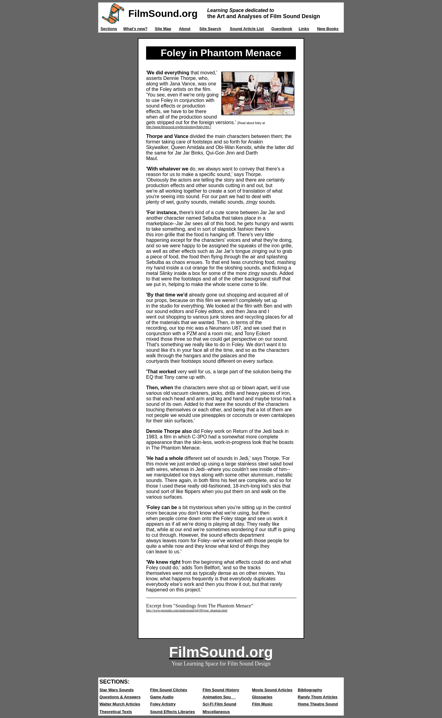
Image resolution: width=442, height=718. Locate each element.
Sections (108, 28)
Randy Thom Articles (318, 697)
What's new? (135, 28)
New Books (328, 28)
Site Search (210, 28)
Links (304, 28)
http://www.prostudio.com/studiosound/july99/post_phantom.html (186, 610)
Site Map (163, 28)
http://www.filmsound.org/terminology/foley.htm (178, 127)
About (185, 28)
